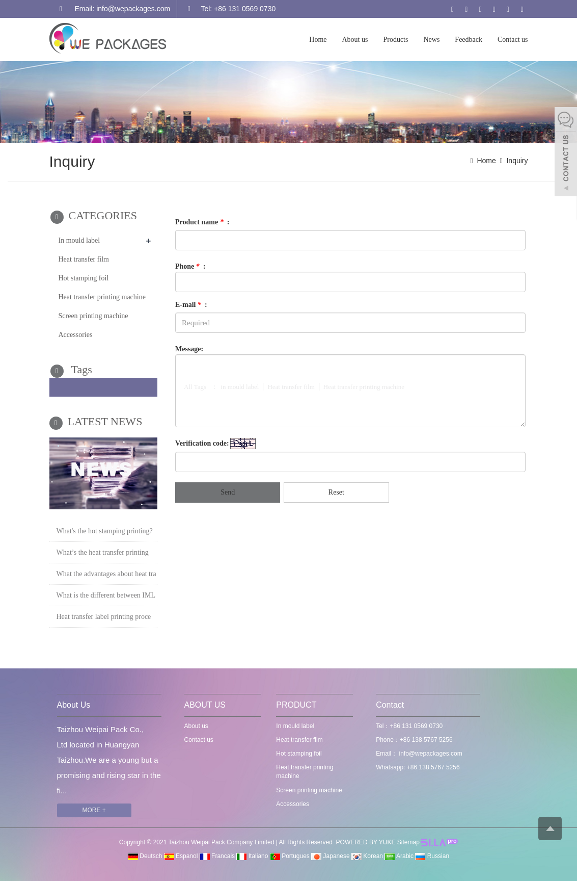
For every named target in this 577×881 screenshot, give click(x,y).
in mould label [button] (240, 387)
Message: (189, 349)
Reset (336, 492)
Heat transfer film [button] (290, 387)
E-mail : (191, 304)
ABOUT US (205, 705)
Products (395, 39)
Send (228, 492)
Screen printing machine (93, 316)
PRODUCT (296, 705)
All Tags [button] (195, 387)
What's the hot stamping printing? (105, 531)
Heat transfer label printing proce (104, 616)
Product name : (202, 222)
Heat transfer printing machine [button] (363, 387)
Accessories (76, 335)
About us (355, 39)
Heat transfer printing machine (102, 297)
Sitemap (408, 842)
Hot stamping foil (84, 278)
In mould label (79, 240)
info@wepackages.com (429, 753)
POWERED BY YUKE (366, 842)
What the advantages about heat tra (106, 574)
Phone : (190, 266)
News (431, 39)
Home (317, 39)
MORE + (94, 810)
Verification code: (202, 443)
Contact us (513, 39)
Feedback (468, 39)
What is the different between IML (106, 595)
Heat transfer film (84, 259)
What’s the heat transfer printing (103, 552)
